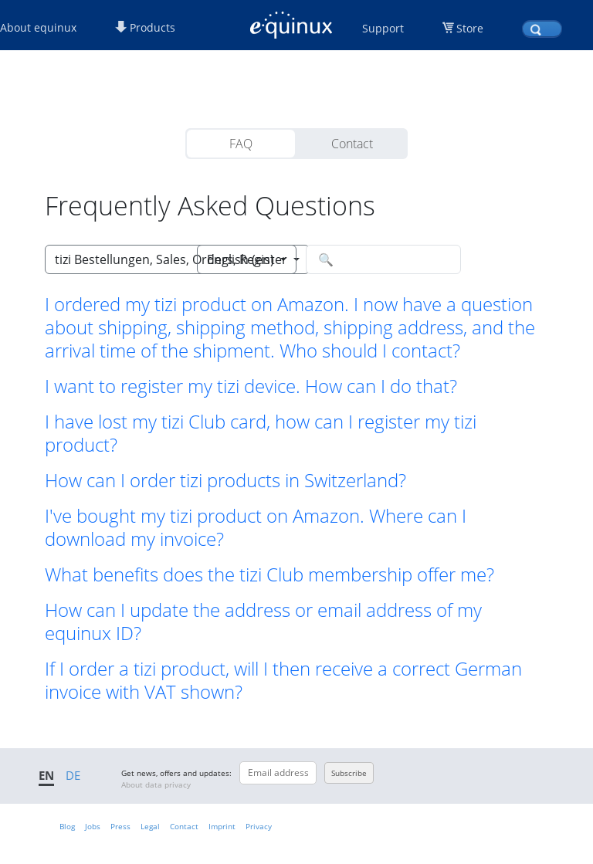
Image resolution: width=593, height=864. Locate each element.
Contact (352, 143)
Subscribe (349, 772)
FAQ (240, 143)
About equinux (38, 27)
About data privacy (156, 784)
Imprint (222, 826)
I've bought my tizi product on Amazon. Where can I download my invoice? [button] (255, 527)
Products (145, 27)
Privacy (259, 826)
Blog (67, 826)
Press (120, 826)
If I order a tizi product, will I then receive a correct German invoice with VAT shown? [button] (283, 680)
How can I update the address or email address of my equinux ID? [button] (263, 621)
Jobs (92, 826)
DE (73, 775)
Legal (150, 826)
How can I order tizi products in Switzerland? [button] (225, 480)
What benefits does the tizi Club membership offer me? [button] (269, 574)
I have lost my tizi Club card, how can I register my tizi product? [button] (260, 433)
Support (383, 28)
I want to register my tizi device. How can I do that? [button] (251, 386)
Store (469, 28)
